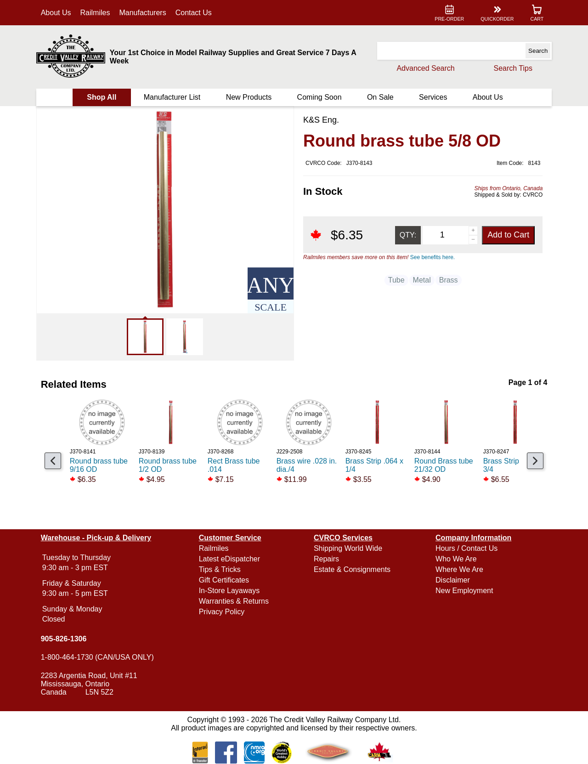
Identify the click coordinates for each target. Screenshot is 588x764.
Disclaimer (452, 580)
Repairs (326, 559)
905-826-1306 (64, 639)
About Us (56, 13)
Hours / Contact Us (466, 548)
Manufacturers (142, 13)
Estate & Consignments (352, 569)
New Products (249, 97)
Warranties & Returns (234, 601)
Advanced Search (425, 68)
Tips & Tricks (220, 569)
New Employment (464, 590)
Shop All (101, 97)
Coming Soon (319, 97)
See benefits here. (432, 257)
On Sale (380, 97)
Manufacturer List (172, 97)
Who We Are (456, 559)
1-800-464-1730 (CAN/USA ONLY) (97, 657)
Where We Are (459, 569)
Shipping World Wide (348, 548)
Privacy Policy (222, 612)
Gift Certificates (224, 580)
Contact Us (193, 13)
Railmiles (95, 13)
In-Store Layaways (229, 590)
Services (433, 97)
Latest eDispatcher (229, 559)
